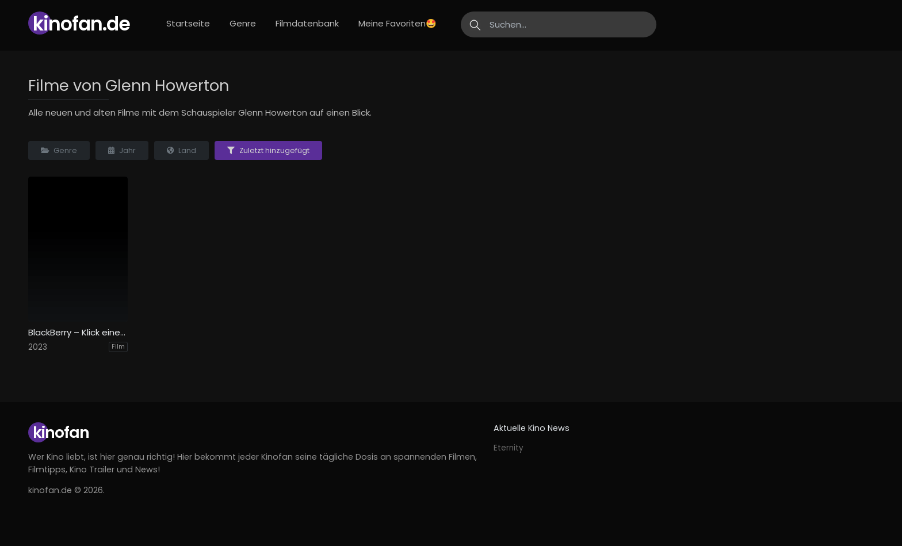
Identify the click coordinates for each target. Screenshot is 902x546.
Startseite (188, 23)
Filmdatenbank (307, 23)
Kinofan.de (81, 23)
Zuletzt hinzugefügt (268, 150)
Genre (243, 23)
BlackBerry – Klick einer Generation (78, 332)
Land (181, 150)
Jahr (122, 150)
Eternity (508, 447)
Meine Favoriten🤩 (397, 23)
